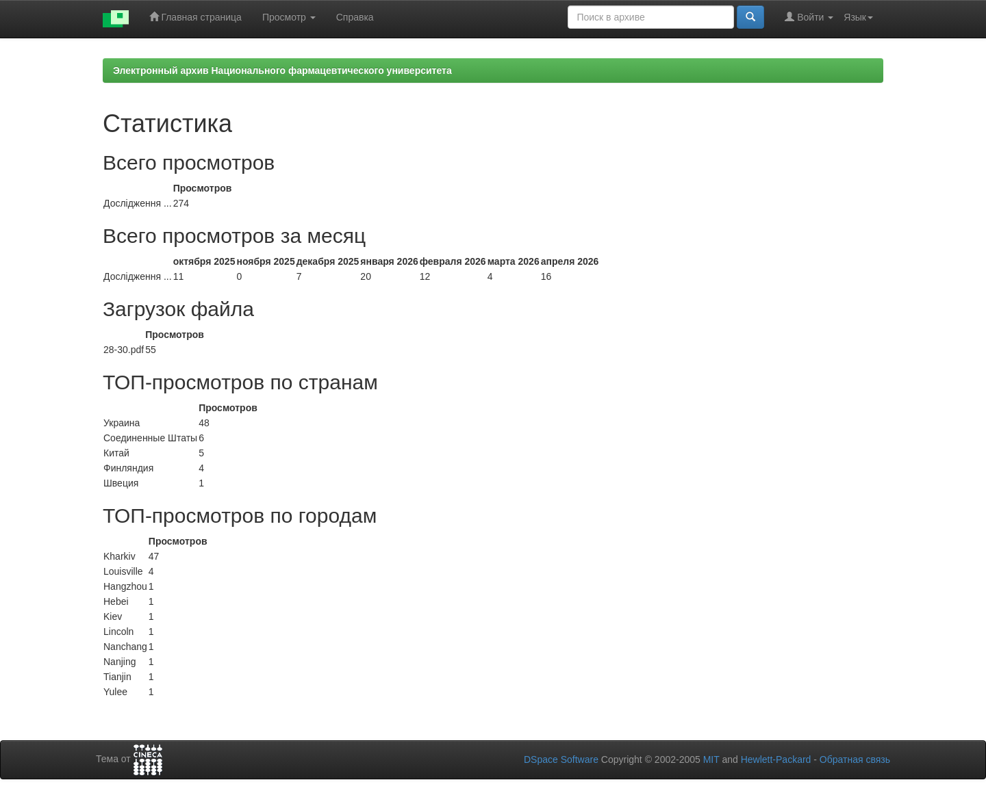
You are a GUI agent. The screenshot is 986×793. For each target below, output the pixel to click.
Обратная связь (855, 759)
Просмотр (289, 17)
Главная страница (195, 17)
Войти (809, 17)
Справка (355, 17)
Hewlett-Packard (776, 759)
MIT (711, 759)
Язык (858, 17)
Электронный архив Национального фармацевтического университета (282, 70)
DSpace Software (561, 759)
